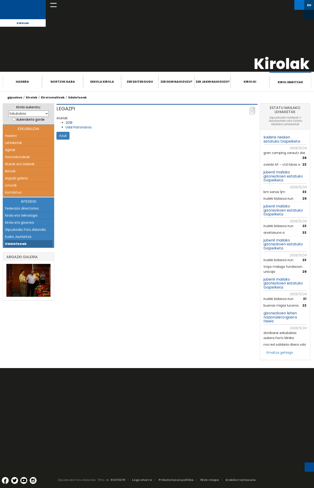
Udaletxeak (77, 97)
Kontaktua (13, 192)
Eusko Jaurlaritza (18, 236)
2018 (69, 122)
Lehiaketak (13, 143)
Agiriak (10, 150)
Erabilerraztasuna (240, 480)
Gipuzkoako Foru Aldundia (25, 229)
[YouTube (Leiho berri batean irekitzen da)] (23, 480)
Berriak (10, 171)
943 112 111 (118, 480)
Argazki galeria (16, 178)
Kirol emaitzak (290, 82)
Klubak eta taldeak (20, 164)
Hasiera (22, 82)
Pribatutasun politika (176, 480)
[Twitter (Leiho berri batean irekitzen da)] (14, 480)
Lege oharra (142, 480)
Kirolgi (250, 82)
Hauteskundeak (17, 157)
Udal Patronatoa (78, 127)
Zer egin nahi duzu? (176, 82)
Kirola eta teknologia (21, 215)
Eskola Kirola (102, 82)
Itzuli (63, 135)
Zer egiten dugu (140, 82)
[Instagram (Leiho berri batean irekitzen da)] (33, 480)
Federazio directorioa (22, 208)
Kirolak (23, 23)
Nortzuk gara (63, 82)
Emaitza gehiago (279, 352)
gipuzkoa (14, 97)
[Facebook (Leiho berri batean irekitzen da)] (5, 480)
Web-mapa (209, 480)
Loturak (11, 185)
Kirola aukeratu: (28, 107)
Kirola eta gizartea (19, 222)
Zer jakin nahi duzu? (213, 82)
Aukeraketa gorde (30, 119)
